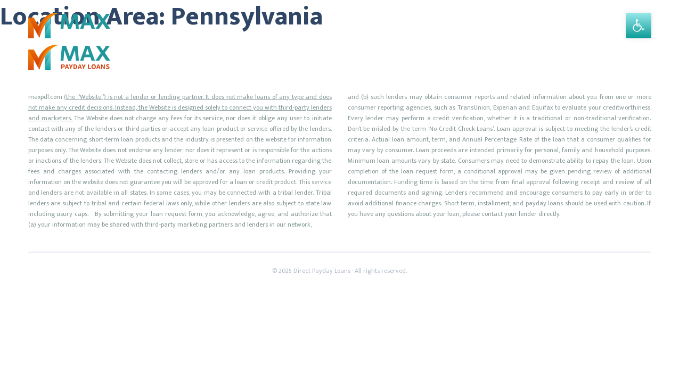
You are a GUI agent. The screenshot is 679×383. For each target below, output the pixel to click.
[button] (638, 25)
